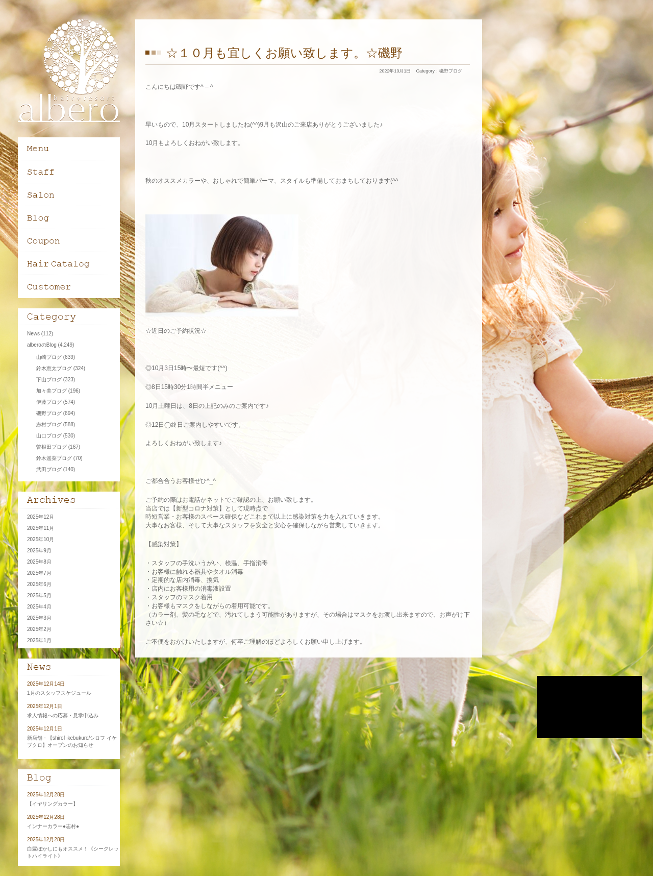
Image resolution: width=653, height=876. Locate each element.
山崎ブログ (49, 357)
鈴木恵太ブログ (54, 368)
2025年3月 (39, 618)
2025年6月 (39, 584)
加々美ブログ (51, 391)
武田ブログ (49, 469)
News (33, 333)
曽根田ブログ (51, 447)
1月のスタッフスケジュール (59, 693)
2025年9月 (39, 550)
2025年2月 (39, 629)
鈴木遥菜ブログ (54, 458)
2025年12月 (40, 517)
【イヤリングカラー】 (52, 804)
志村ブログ (49, 424)
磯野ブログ (450, 71)
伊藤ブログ (49, 402)
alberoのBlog (42, 345)
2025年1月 (39, 640)
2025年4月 (39, 607)
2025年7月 (39, 573)
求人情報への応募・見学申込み (62, 715)
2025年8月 (39, 562)
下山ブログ (49, 379)
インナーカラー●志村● (53, 826)
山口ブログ (49, 436)
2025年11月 (40, 528)
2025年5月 (39, 595)
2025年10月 (40, 539)
